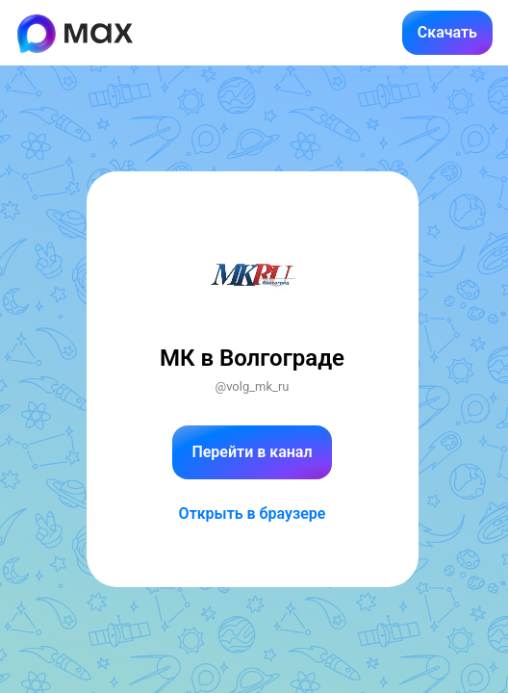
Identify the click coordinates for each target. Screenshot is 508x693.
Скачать (447, 32)
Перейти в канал (251, 452)
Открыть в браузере (252, 513)
